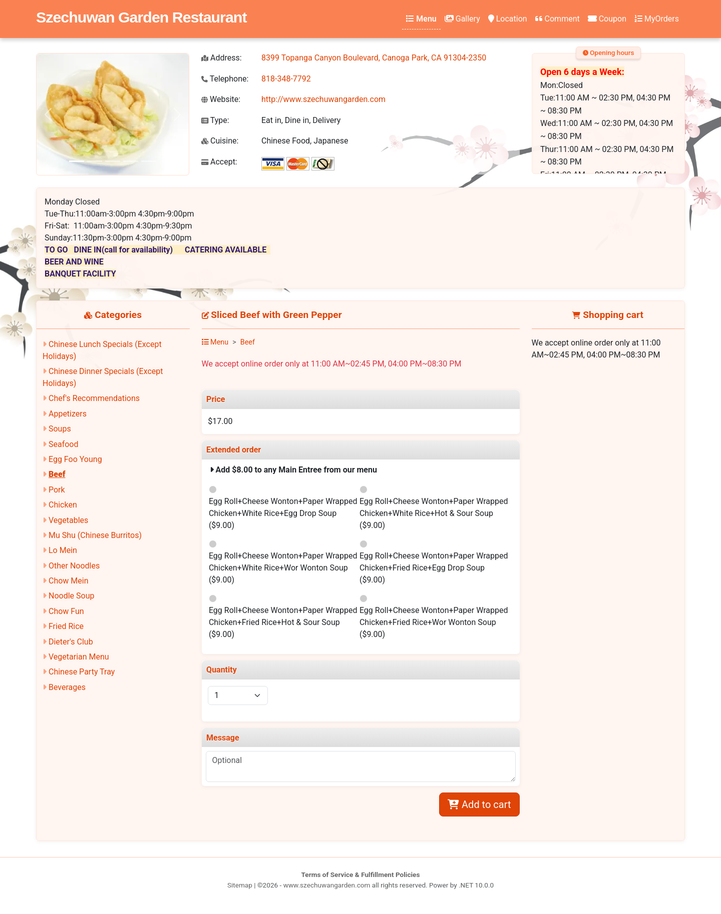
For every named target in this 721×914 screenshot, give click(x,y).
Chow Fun (66, 611)
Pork (57, 489)
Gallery (462, 19)
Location (507, 19)
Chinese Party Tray (82, 671)
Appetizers (68, 413)
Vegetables (68, 520)
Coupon (607, 19)
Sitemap (239, 885)
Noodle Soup (71, 595)
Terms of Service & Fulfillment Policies (360, 874)
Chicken (63, 505)
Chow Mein (69, 581)
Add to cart (479, 804)
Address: (221, 57)
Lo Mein (63, 550)
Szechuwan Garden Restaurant (141, 17)
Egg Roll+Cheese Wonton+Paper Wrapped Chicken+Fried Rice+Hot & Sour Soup (283, 622)
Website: (220, 99)
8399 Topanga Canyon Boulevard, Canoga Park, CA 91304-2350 (373, 57)
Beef (57, 474)
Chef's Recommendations (94, 398)
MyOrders (656, 19)
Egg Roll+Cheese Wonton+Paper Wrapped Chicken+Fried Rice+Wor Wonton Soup (433, 622)
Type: (215, 120)
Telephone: (224, 79)
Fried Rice (66, 626)
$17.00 (220, 421)
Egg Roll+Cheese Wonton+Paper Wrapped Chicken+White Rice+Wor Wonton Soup (283, 567)
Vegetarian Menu (79, 657)
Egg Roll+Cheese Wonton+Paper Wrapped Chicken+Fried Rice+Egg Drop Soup (433, 567)
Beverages (67, 687)
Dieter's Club (71, 641)
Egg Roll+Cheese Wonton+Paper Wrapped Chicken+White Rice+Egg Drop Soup (283, 513)
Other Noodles (74, 565)
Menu (421, 19)
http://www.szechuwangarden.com (323, 99)
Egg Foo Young (75, 459)
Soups (60, 429)
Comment (557, 19)
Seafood (64, 444)
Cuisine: (219, 141)
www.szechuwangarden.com (327, 885)
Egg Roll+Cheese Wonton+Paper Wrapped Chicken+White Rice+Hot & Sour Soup (433, 513)
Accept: (219, 161)
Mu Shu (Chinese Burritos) (95, 535)
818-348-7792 (286, 79)
